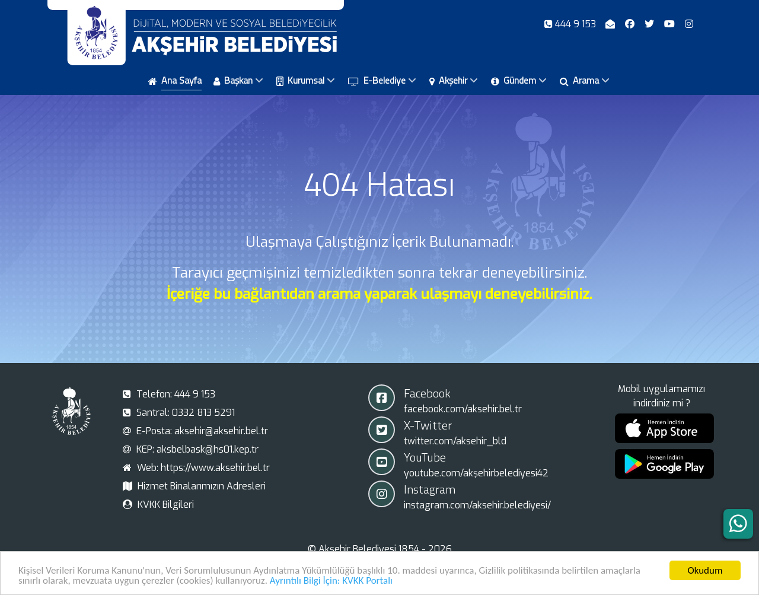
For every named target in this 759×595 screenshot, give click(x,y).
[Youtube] (670, 24)
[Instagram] (689, 24)
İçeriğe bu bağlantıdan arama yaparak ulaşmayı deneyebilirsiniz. (379, 294)
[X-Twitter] (651, 24)
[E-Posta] (611, 24)
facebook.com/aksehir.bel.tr (463, 409)
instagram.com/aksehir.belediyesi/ (477, 505)
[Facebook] (631, 24)
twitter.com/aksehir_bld (455, 441)
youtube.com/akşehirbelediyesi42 (476, 473)
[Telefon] (571, 24)
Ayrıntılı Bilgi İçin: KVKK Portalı (331, 582)
